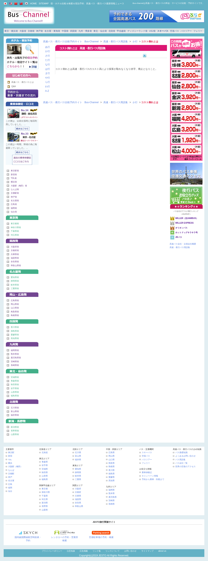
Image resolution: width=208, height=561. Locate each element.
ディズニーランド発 (137, 31)
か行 (135, 41)
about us (162, 551)
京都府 (78, 492)
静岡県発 (15, 281)
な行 (47, 64)
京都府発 (15, 250)
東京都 (45, 489)
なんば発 (15, 189)
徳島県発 (15, 331)
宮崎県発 (15, 361)
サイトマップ (147, 551)
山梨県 (45, 510)
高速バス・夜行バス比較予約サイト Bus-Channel (71, 41)
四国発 (73, 31)
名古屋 (11, 480)
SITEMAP (44, 3)
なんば (11, 470)
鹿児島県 (112, 497)
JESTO (102, 555)
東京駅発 (15, 171)
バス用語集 (180, 459)
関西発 (22, 240)
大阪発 (23, 31)
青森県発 (15, 381)
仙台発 (14, 212)
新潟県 (45, 503)
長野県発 (15, 431)
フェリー (197, 31)
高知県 (111, 480)
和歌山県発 (16, 265)
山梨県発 (15, 434)
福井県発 (15, 415)
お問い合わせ (130, 551)
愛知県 (78, 469)
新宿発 (14, 174)
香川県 (111, 470)
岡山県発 (15, 304)
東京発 (22, 217)
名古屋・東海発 (52, 31)
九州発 (22, 343)
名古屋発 (15, 200)
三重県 (78, 479)
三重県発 (15, 288)
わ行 (47, 86)
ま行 (47, 73)
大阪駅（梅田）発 (19, 186)
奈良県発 (15, 261)
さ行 (47, 55)
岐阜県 (78, 476)
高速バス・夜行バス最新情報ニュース (105, 3)
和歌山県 (79, 506)
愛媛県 (111, 477)
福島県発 (15, 396)
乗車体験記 (147, 472)
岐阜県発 (15, 285)
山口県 (111, 459)
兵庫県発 (15, 254)
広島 (10, 484)
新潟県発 (15, 427)
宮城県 (45, 469)
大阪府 (78, 489)
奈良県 (78, 503)
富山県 (78, 456)
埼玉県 (45, 499)
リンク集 (97, 551)
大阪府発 (15, 247)
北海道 (45, 452)
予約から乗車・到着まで (153, 479)
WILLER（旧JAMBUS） (186, 218)
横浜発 (14, 182)
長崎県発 (15, 365)
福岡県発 (15, 350)
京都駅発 (15, 193)
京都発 (31, 31)
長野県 (45, 506)
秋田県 (45, 472)
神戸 (10, 477)
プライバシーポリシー (52, 551)
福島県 (45, 479)
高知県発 (15, 338)
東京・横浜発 (11, 31)
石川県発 (15, 408)
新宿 (10, 456)
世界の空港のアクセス (185, 466)
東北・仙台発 (100, 31)
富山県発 (15, 411)
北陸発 (111, 31)
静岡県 (78, 472)
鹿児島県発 (16, 358)
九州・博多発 (85, 31)
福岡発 (14, 208)
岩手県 (45, 465)
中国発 (65, 31)
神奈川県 (46, 492)
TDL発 (14, 178)
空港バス (174, 31)
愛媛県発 (15, 335)
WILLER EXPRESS (184, 223)
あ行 (47, 47)
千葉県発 (15, 231)
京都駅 (11, 473)
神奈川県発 (16, 227)
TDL (10, 459)
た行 (47, 60)
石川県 (78, 452)
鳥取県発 (15, 312)
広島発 (14, 204)
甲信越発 (121, 31)
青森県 (45, 462)
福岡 (10, 488)
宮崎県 (111, 500)
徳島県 (111, 473)
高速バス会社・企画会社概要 (183, 244)
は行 (47, 69)
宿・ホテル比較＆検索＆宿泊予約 (67, 3)
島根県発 (15, 315)
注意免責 (71, 551)
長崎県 (111, 504)
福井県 (78, 459)
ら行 (47, 82)
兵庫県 (78, 496)
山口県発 (15, 308)
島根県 (111, 466)
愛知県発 (15, 277)
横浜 (10, 463)
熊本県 (111, 493)
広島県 (111, 452)
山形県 (45, 476)
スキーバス (162, 31)
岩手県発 (15, 388)
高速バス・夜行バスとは (22, 82)
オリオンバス (181, 228)
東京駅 (11, 452)
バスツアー (186, 31)
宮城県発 (15, 377)
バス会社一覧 (181, 463)
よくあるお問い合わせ (185, 456)
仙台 (10, 491)
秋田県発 (15, 384)
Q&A (13, 86)
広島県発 (15, 300)
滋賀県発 (15, 258)
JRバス (178, 237)
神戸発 (39, 31)
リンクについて (112, 551)
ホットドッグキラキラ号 (186, 232)
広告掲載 (84, 551)
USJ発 (152, 31)
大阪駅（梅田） (15, 466)
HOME (33, 3)
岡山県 (111, 456)
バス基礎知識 (181, 452)
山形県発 (15, 392)
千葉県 (45, 496)
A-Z (47, 91)
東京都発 (15, 223)
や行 (47, 77)
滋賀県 (78, 499)
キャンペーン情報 (150, 476)
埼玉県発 (15, 235)
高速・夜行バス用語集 (115, 41)
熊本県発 (15, 354)
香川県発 (15, 327)
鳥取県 (111, 463)
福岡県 (111, 490)
